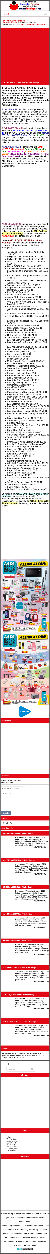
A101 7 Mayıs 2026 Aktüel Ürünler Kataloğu (19, 860)
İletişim (9, 1137)
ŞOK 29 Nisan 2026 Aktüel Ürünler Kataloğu (19, 1022)
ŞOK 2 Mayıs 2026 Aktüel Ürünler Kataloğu (19, 995)
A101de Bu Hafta (28, 1055)
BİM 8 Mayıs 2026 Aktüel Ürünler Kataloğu (19, 833)
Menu (6, 14)
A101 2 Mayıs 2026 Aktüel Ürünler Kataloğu (19, 914)
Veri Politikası (12, 1139)
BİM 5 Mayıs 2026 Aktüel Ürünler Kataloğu (19, 887)
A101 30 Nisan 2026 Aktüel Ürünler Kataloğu (19, 968)
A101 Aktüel (6, 1053)
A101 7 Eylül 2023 (19, 1053)
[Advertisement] (25, 55)
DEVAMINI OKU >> (41, 847)
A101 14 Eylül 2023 (16, 1057)
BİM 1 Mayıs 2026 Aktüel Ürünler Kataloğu (19, 941)
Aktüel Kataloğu (30, 1245)
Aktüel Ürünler (15, 1055)
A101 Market (32, 1053)
